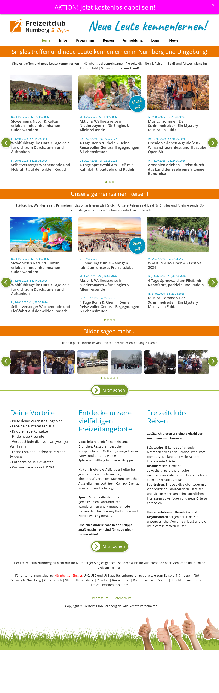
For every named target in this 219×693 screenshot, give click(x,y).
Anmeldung (133, 40)
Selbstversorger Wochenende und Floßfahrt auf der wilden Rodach (40, 166)
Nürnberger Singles (69, 575)
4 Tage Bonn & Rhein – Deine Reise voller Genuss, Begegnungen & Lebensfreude (109, 147)
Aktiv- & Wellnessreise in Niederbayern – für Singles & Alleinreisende (104, 125)
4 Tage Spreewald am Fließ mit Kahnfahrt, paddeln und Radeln (107, 166)
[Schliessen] (213, 5)
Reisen (108, 40)
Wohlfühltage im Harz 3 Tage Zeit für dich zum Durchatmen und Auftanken (40, 147)
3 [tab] (113, 182)
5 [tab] (114, 378)
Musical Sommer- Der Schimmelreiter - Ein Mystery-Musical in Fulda (173, 125)
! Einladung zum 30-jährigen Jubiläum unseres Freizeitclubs (106, 265)
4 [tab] (114, 320)
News (174, 40)
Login (156, 40)
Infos (63, 40)
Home (45, 40)
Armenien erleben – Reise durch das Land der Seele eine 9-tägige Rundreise (176, 169)
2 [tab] (110, 182)
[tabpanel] (109, 146)
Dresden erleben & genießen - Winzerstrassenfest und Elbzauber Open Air (178, 147)
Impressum (100, 598)
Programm (85, 40)
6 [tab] (117, 378)
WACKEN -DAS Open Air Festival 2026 (175, 265)
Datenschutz (122, 598)
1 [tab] (106, 182)
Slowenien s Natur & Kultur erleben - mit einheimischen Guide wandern (35, 125)
